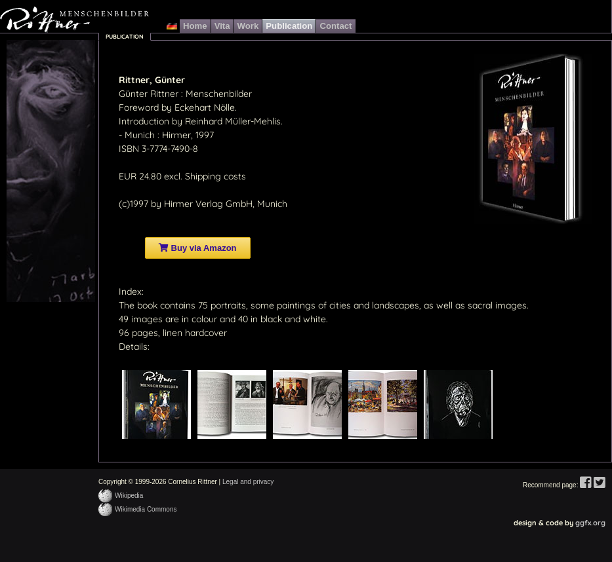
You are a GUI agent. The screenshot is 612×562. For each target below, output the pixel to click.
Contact (335, 26)
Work (248, 26)
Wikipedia (129, 495)
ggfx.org (590, 522)
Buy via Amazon (198, 248)
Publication (289, 26)
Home (195, 26)
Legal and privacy (248, 481)
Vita (222, 26)
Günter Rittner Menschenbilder (74, 20)
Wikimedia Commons (145, 509)
